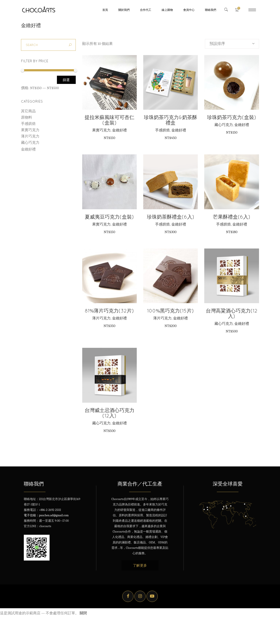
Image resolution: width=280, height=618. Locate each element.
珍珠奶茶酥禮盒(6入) (170, 217)
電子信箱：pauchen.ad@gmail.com (46, 515)
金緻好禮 (119, 130)
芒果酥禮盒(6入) (231, 217)
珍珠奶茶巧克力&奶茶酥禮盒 (170, 120)
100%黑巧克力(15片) (170, 311)
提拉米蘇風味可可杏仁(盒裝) (109, 120)
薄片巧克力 (101, 318)
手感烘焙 (162, 130)
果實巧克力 (101, 130)
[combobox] (232, 44)
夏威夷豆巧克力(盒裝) (109, 217)
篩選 (66, 80)
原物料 (26, 117)
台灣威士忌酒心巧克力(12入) (109, 413)
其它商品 (28, 111)
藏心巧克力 (223, 125)
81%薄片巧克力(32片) (109, 311)
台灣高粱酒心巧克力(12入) (231, 313)
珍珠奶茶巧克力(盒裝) (231, 117)
